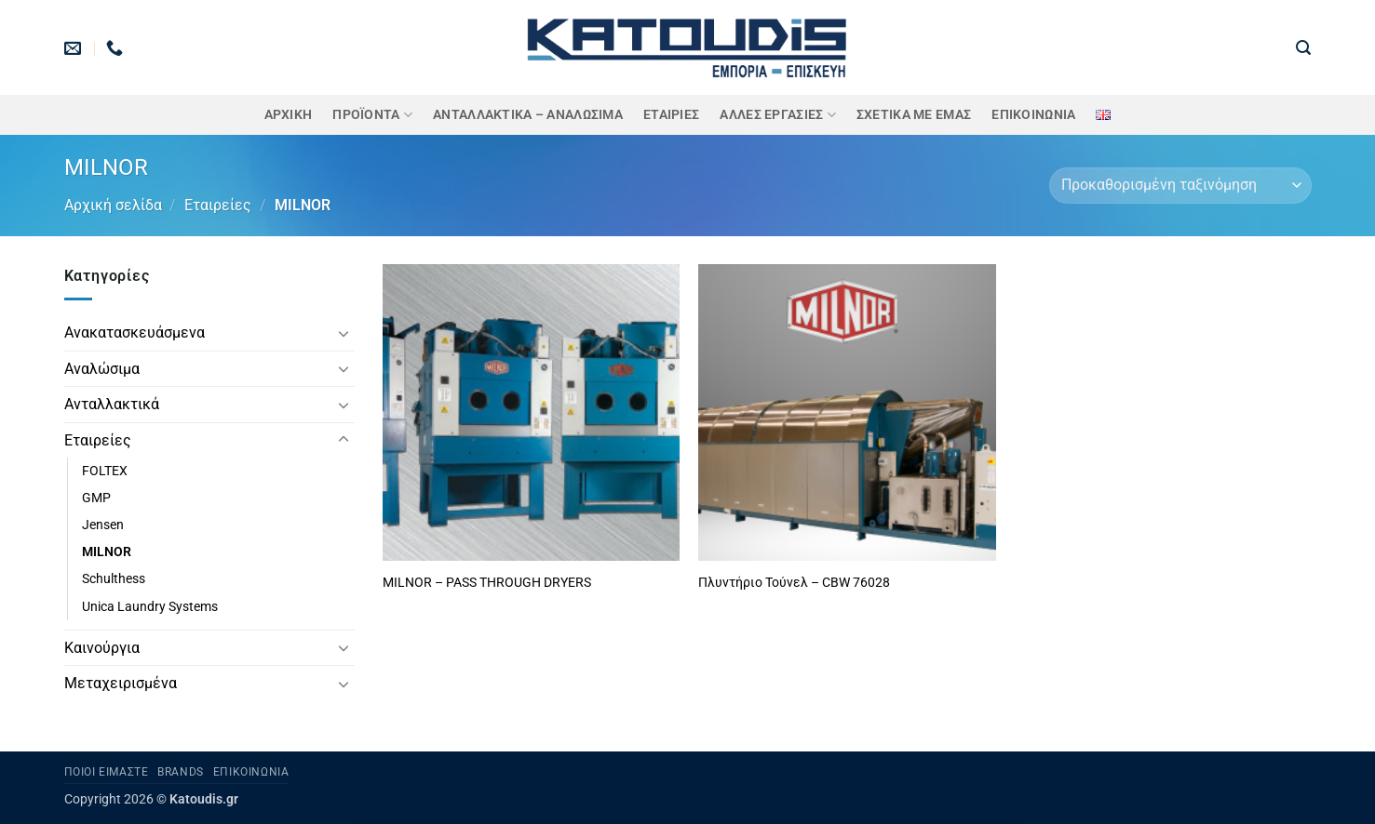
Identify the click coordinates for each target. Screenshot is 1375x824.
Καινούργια (102, 648)
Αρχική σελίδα (113, 205)
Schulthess (113, 579)
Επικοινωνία (1033, 115)
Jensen (103, 525)
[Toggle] (343, 333)
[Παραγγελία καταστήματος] (1180, 185)
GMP (96, 498)
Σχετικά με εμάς (913, 115)
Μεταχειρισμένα (120, 683)
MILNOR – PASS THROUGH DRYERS (487, 583)
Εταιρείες (217, 205)
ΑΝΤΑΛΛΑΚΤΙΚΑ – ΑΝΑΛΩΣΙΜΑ (528, 115)
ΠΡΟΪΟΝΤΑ (372, 115)
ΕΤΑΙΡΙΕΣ (671, 115)
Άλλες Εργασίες (778, 115)
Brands (180, 771)
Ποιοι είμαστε (106, 771)
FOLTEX (105, 471)
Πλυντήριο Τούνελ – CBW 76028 (794, 583)
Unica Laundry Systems (150, 607)
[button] (1303, 48)
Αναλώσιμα (102, 369)
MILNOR (106, 552)
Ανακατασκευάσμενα (134, 332)
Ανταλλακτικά (111, 404)
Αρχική (288, 115)
